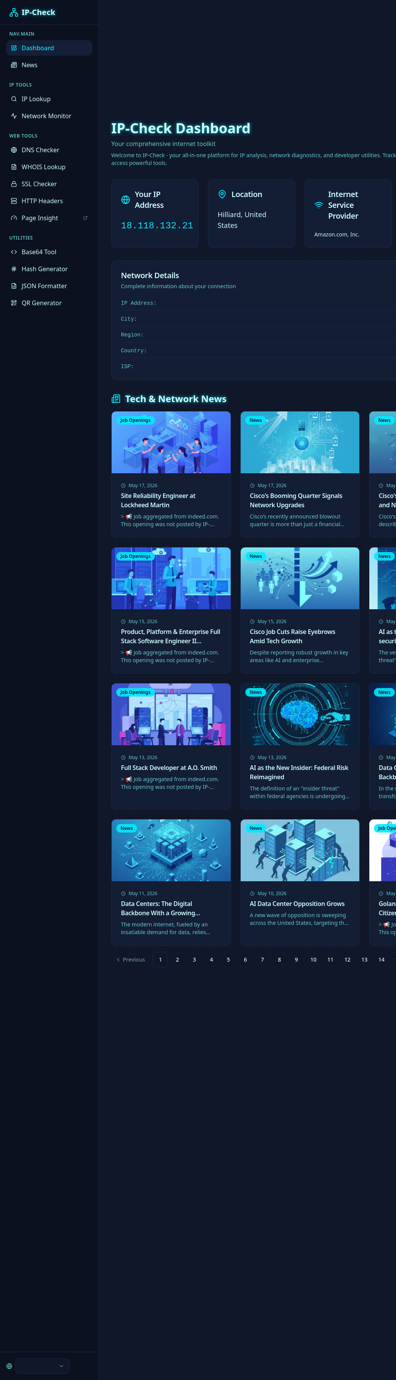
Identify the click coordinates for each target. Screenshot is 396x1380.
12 (347, 959)
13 (364, 959)
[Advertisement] (198, 54)
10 (313, 959)
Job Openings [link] (136, 420)
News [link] (256, 420)
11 (330, 959)
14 (381, 959)
